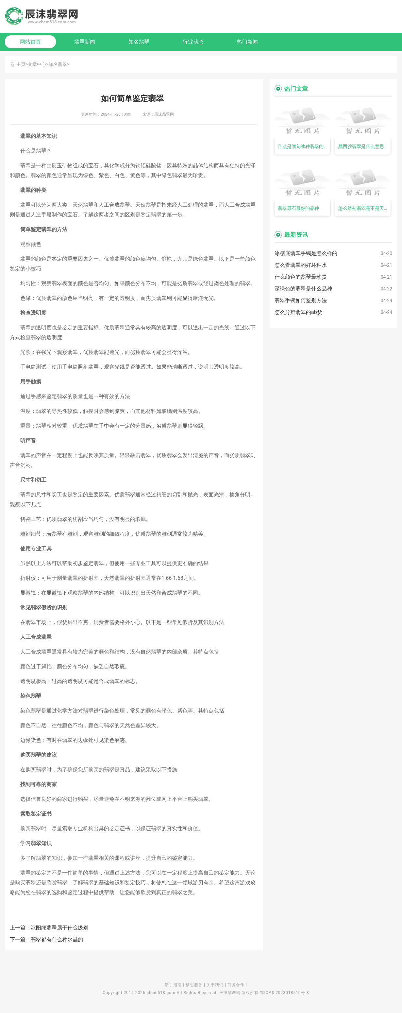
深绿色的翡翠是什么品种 (303, 288)
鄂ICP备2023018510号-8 (284, 992)
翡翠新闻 (84, 42)
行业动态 (193, 42)
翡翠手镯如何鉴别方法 (301, 300)
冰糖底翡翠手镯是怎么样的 (306, 253)
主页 (20, 64)
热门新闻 (247, 42)
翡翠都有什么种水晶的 (57, 939)
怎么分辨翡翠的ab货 (298, 312)
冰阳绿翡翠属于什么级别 (59, 928)
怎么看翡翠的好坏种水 (301, 265)
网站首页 (30, 42)
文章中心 (37, 64)
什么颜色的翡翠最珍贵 (301, 277)
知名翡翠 (138, 42)
